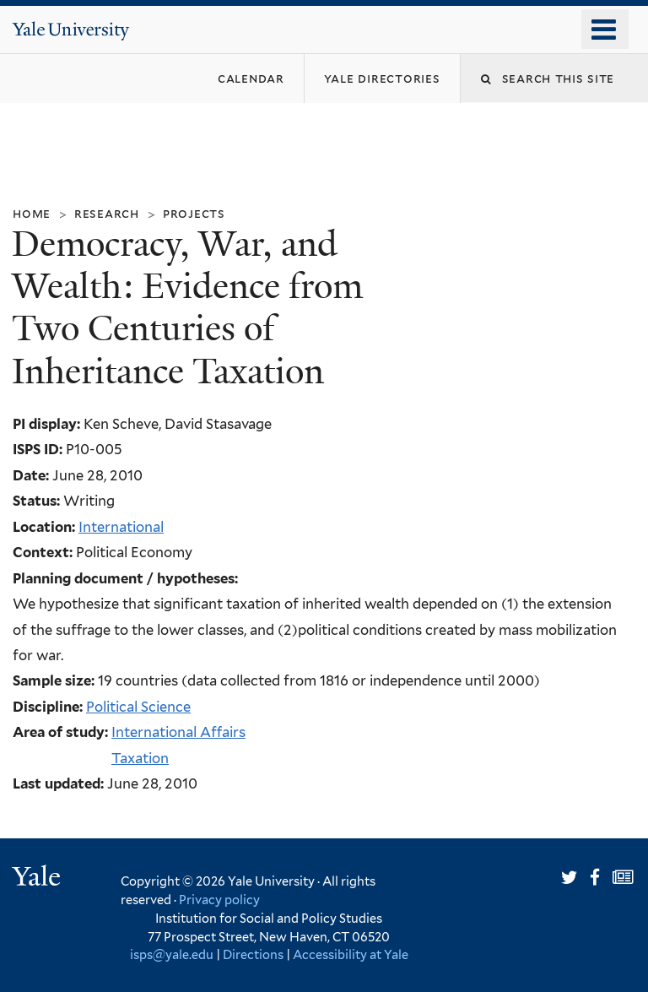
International (121, 526)
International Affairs (178, 732)
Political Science (138, 706)
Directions (253, 954)
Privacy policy (219, 899)
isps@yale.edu (171, 954)
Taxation (140, 758)
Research (106, 213)
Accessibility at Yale (350, 954)
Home (32, 213)
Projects (194, 213)
